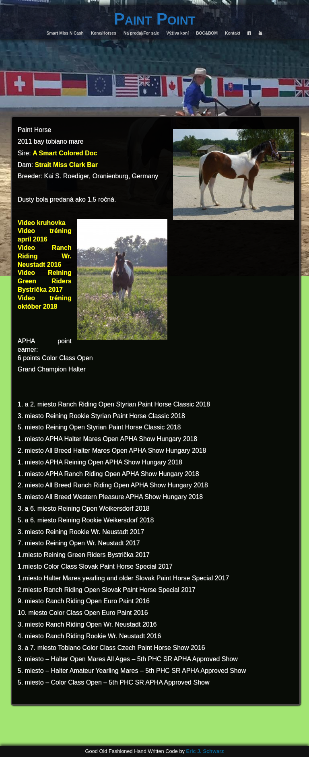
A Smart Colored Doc (65, 153)
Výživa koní (178, 33)
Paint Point (155, 19)
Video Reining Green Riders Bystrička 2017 (45, 281)
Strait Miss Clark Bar (66, 164)
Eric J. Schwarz (205, 751)
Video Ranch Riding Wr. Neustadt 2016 (45, 256)
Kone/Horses (103, 33)
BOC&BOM (207, 33)
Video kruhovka (42, 222)
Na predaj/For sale (141, 33)
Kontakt (232, 33)
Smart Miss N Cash (65, 33)
